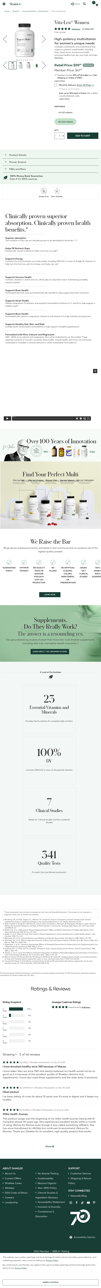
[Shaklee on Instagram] (70, 1202)
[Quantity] (59, 136)
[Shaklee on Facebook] (76, 1202)
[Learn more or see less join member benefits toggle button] (59, 81)
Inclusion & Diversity (49, 1206)
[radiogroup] (76, 117)
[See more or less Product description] (58, 58)
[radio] (65, 112)
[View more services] (88, 29)
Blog (78, 1195)
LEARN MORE (50, 595)
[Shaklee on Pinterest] (94, 1202)
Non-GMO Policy (47, 1187)
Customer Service (80, 1173)
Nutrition (16, 11)
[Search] (84, 4)
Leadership (11, 1202)
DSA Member (41, 1251)
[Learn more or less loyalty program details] (64, 98)
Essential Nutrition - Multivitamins (36, 11)
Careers (9, 1197)
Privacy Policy (52, 1260)
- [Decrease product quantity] (56, 135)
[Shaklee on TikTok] (82, 1201)
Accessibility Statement (51, 1201)
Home (7, 11)
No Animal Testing (48, 1173)
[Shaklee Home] (15, 4)
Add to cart (82, 135)
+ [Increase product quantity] (63, 136)
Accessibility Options (84, 1237)
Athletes (9, 1187)
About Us (10, 1173)
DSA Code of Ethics (16, 1192)
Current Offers (13, 1178)
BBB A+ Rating (60, 1251)
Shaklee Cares (13, 1183)
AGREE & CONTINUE (50, 1282)
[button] (50, 155)
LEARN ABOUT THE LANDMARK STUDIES (50, 652)
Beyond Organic (47, 1183)
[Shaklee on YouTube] (88, 1202)
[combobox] (85, 85)
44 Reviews (76, 29)
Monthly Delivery (65, 84)
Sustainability (45, 1178)
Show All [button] (49, 1146)
